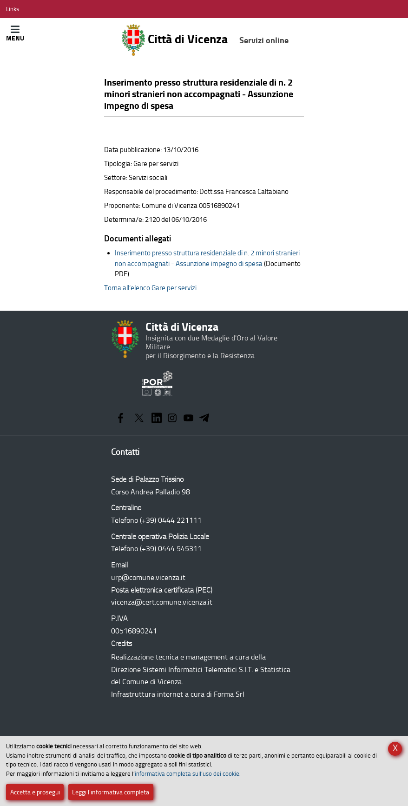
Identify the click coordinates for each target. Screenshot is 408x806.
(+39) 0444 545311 (171, 548)
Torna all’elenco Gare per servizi (150, 288)
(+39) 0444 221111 (171, 520)
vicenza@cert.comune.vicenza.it (161, 602)
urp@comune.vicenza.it (148, 577)
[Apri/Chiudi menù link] (12, 9)
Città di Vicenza (205, 40)
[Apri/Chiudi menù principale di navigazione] (15, 33)
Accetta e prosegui (35, 792)
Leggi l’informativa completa (110, 792)
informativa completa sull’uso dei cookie (187, 773)
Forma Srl (229, 694)
